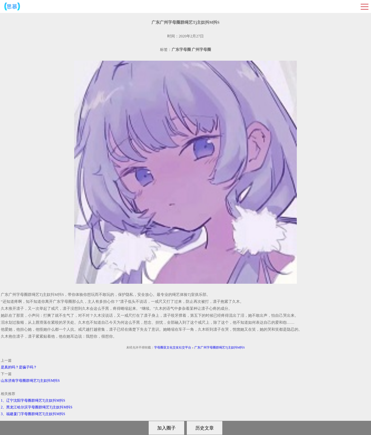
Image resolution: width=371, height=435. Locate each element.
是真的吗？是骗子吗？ (19, 367)
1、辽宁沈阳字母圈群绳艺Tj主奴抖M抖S (33, 400)
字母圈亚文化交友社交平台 (172, 347)
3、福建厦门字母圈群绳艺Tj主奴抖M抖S (33, 414)
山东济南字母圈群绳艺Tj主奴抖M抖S (30, 381)
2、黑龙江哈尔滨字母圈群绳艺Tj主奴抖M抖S (36, 407)
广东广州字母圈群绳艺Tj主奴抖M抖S (219, 347)
